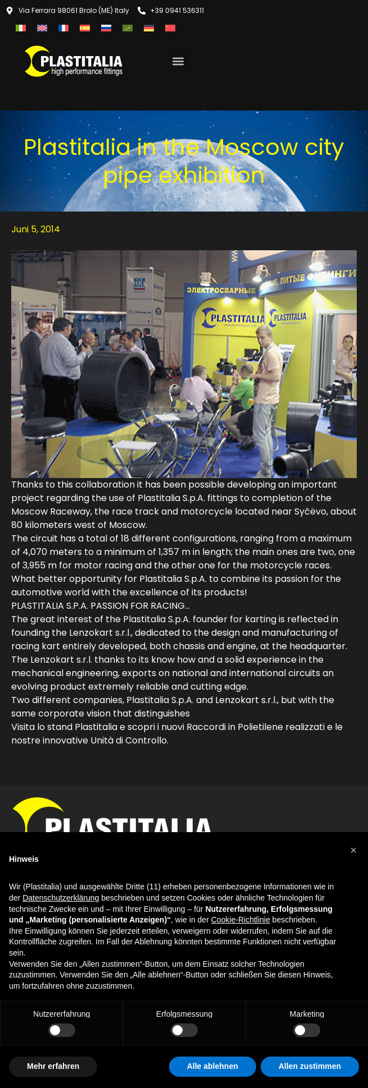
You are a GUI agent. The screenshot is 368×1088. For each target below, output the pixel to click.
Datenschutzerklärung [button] (60, 897)
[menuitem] (20, 27)
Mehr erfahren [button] (53, 1066)
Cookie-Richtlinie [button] (240, 919)
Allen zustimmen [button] (310, 1066)
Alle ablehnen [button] (212, 1066)
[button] (178, 61)
